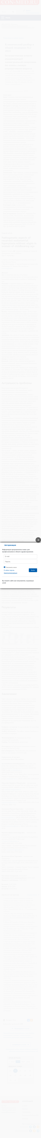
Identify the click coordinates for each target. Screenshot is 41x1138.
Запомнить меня (11, 567)
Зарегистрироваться (10, 573)
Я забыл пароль (9, 570)
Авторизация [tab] (10, 545)
